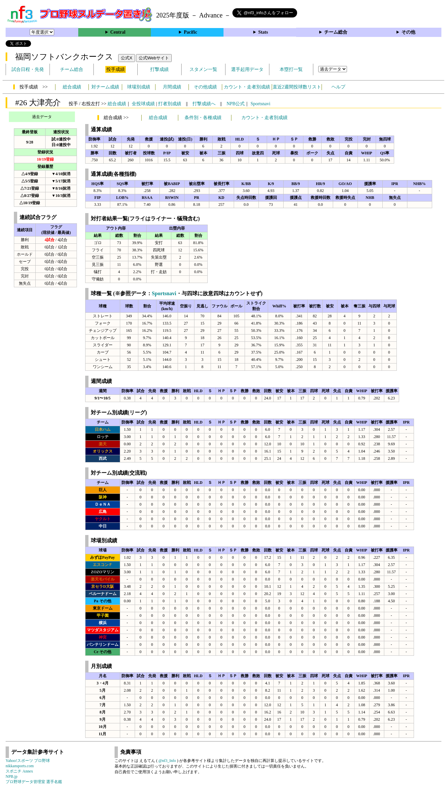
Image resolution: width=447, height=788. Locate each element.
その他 (408, 32)
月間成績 (172, 86)
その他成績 (205, 86)
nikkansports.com (20, 766)
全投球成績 (143, 103)
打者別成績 (169, 103)
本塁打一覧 (291, 69)
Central (117, 32)
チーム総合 (335, 32)
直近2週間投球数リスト (297, 86)
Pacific (190, 32)
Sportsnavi (260, 103)
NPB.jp (11, 776)
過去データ (42, 116)
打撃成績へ (204, 103)
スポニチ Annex (19, 771)
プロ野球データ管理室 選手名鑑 (34, 781)
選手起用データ (247, 69)
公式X (126, 57)
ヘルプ (338, 86)
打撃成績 (159, 69)
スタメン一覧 (203, 69)
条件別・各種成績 (203, 117)
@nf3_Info (167, 760)
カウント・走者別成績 (247, 86)
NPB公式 (235, 103)
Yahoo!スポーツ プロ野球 (28, 760)
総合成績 (72, 86)
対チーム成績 (105, 86)
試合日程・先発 (28, 69)
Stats (263, 32)
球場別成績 (138, 86)
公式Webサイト (154, 57)
